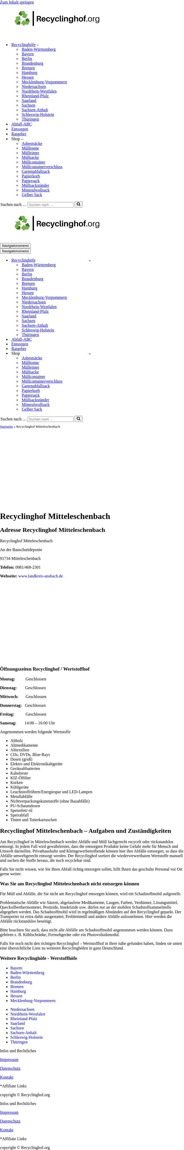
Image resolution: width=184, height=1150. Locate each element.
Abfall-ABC (21, 124)
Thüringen (30, 119)
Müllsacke (30, 157)
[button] (38, 44)
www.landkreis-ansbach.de (40, 576)
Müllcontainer (33, 162)
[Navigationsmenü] (15, 245)
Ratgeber (18, 134)
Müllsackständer (35, 185)
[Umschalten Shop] (89, 353)
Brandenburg (32, 63)
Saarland (29, 100)
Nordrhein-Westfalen (39, 91)
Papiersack (31, 181)
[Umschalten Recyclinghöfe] (89, 260)
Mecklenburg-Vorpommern (44, 82)
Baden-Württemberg (39, 49)
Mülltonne (30, 148)
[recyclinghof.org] (64, 35)
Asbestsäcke (32, 143)
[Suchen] (50, 204)
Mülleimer (30, 153)
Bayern (28, 54)
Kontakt (6, 1077)
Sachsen (28, 105)
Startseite (6, 426)
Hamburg (29, 72)
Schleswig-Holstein (38, 114)
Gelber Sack (32, 194)
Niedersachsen (34, 86)
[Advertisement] (92, 467)
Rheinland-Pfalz (35, 96)
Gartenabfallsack (36, 171)
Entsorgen (19, 129)
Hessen (28, 77)
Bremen (28, 68)
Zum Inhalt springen (17, 2)
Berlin (27, 58)
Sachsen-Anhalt (35, 110)
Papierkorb (31, 176)
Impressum (9, 1059)
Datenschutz (10, 1068)
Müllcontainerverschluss (42, 167)
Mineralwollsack (36, 190)
